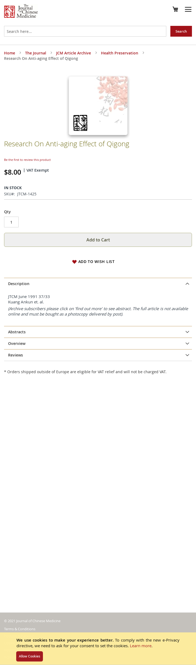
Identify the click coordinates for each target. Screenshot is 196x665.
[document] (98, 648)
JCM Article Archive (73, 53)
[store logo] (21, 11)
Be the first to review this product (27, 160)
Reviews (15, 355)
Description (18, 283)
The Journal (35, 53)
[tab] (98, 284)
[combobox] (85, 31)
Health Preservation (119, 53)
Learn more (140, 645)
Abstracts (17, 331)
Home (9, 53)
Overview (16, 343)
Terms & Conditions (19, 628)
